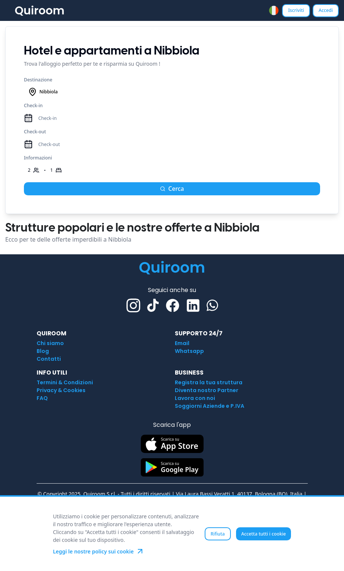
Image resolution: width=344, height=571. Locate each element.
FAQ (42, 398)
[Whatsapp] (212, 305)
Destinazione (38, 80)
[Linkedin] (193, 305)
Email (182, 343)
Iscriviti (296, 10)
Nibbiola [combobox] (43, 91)
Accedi (326, 10)
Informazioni (38, 158)
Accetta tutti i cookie (263, 534)
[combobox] (273, 10)
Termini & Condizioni (65, 382)
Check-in (33, 105)
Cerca (172, 188)
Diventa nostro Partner (206, 390)
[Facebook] (172, 305)
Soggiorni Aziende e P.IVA (209, 406)
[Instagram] (133, 305)
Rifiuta (218, 534)
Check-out (35, 131)
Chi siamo (50, 343)
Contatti (49, 359)
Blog (43, 351)
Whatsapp (189, 351)
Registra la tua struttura (208, 382)
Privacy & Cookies (61, 390)
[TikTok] (152, 305)
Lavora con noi (195, 398)
